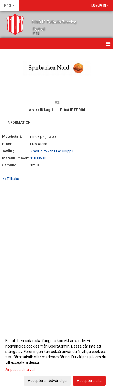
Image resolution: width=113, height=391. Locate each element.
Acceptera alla (89, 381)
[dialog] (56, 360)
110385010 (38, 158)
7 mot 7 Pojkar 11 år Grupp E (52, 151)
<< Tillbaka (10, 179)
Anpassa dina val (20, 369)
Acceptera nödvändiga (47, 381)
